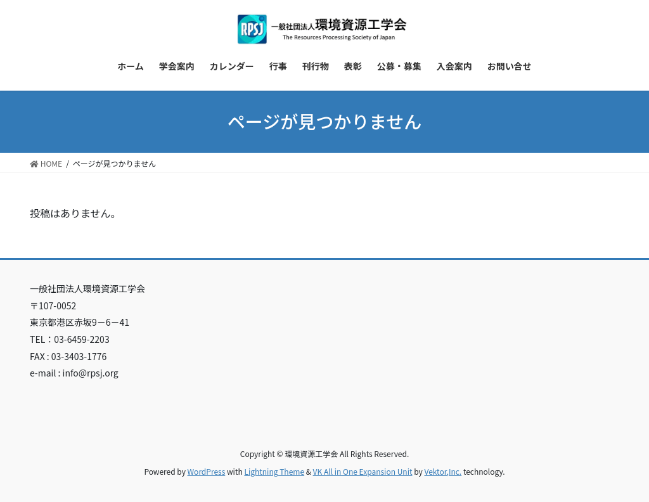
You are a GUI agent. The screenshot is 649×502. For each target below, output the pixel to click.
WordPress (207, 471)
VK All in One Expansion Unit (363, 471)
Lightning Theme (274, 471)
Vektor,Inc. (442, 471)
